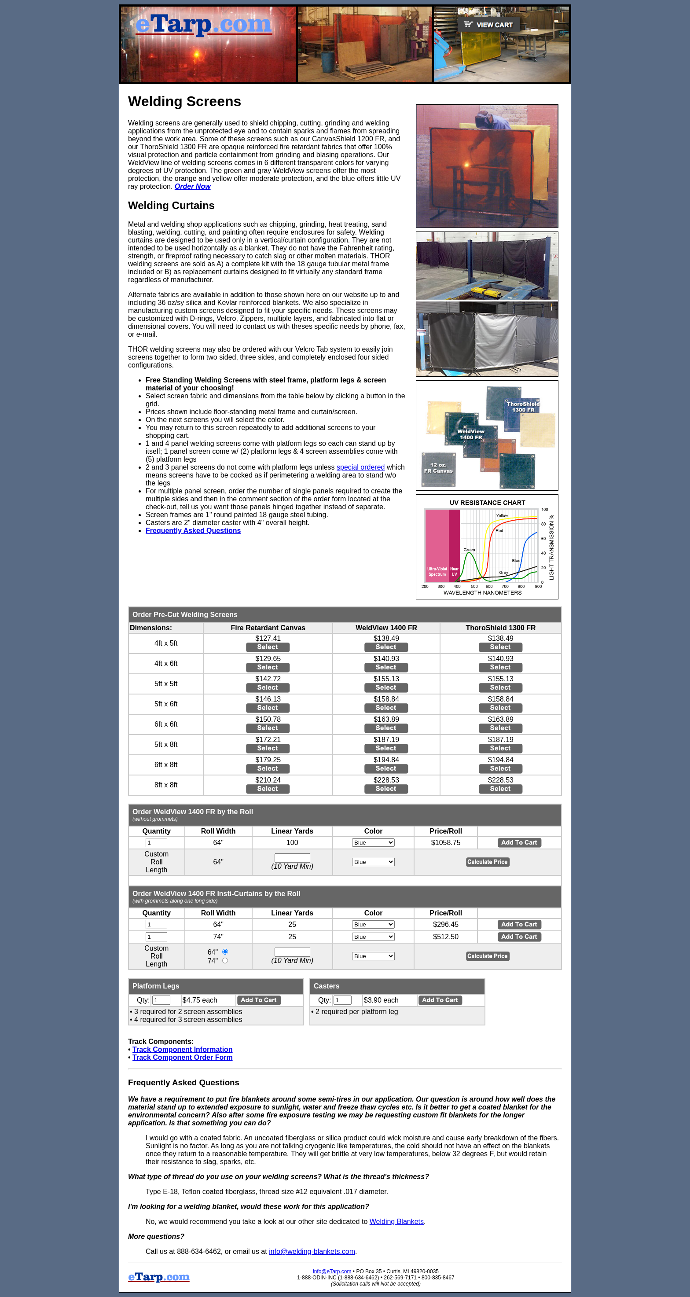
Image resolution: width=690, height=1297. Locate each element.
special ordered (361, 467)
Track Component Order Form (182, 1057)
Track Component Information (182, 1049)
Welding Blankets (397, 1221)
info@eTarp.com (332, 1271)
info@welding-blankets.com (312, 1251)
